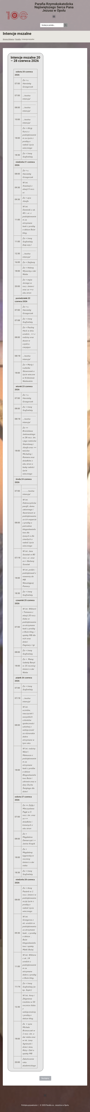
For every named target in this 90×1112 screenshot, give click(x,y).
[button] (54, 16)
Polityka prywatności (29, 1105)
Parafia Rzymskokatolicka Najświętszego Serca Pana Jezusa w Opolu (53, 7)
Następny (45, 1078)
